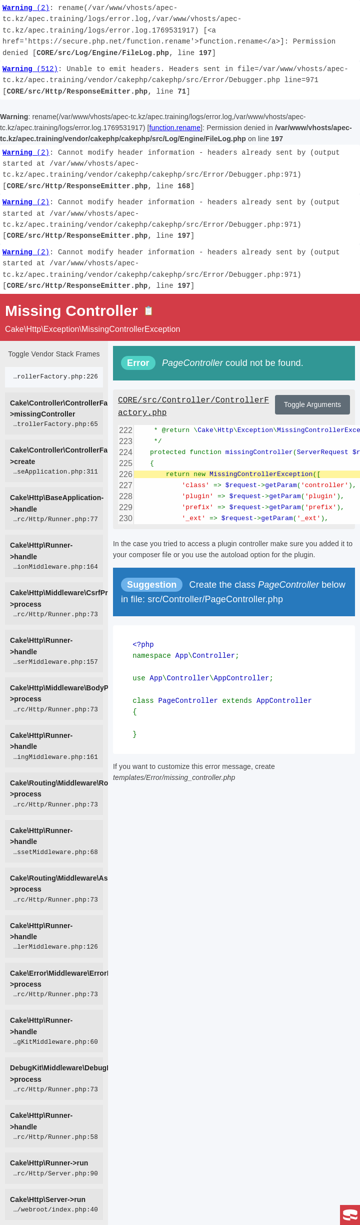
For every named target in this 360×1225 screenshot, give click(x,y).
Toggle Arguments (312, 404)
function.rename (175, 128)
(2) (26, 8)
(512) (30, 69)
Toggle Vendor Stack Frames (54, 354)
